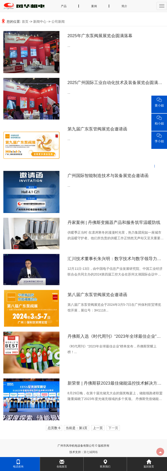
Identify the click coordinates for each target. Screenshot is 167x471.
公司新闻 (58, 21)
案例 (94, 6)
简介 (124, 6)
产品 (64, 6)
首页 (25, 21)
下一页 (113, 428)
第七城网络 (91, 452)
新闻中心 (39, 21)
